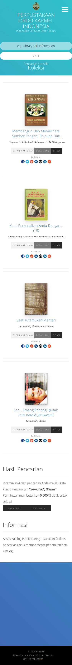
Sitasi (56, 151)
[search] (36, 46)
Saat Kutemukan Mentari (36, 320)
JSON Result (38, 508)
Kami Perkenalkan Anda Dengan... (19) (36, 228)
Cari (36, 56)
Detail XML (42, 151)
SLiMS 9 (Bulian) (36, 651)
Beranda (18, 655)
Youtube (48, 655)
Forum (35, 659)
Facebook (28, 655)
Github (27, 659)
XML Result (14, 508)
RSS (41, 659)
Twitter (39, 655)
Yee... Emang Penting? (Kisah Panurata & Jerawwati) (36, 412)
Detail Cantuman (23, 151)
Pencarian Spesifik (36, 64)
